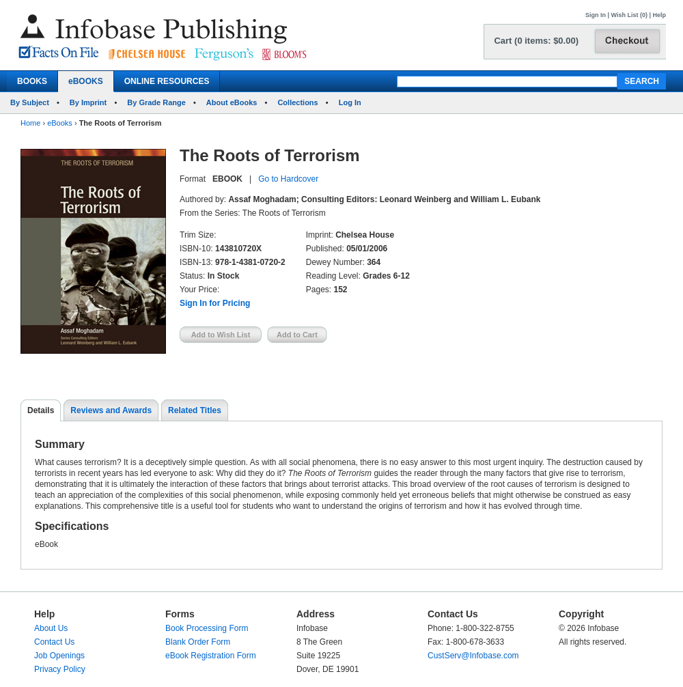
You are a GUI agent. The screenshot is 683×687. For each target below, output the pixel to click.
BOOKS (32, 81)
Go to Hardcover (288, 179)
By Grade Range (156, 102)
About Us (51, 628)
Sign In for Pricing (215, 303)
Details (40, 410)
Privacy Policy (59, 669)
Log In (350, 102)
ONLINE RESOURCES (167, 81)
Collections (297, 102)
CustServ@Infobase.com (473, 655)
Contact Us (54, 642)
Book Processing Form (206, 628)
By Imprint (88, 102)
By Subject (29, 102)
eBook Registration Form (210, 655)
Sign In (595, 15)
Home (30, 123)
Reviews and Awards (111, 410)
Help (659, 15)
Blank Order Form (197, 642)
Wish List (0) (629, 15)
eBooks (59, 123)
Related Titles (194, 410)
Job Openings (59, 655)
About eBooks (231, 102)
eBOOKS (85, 81)
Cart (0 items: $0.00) (536, 41)
